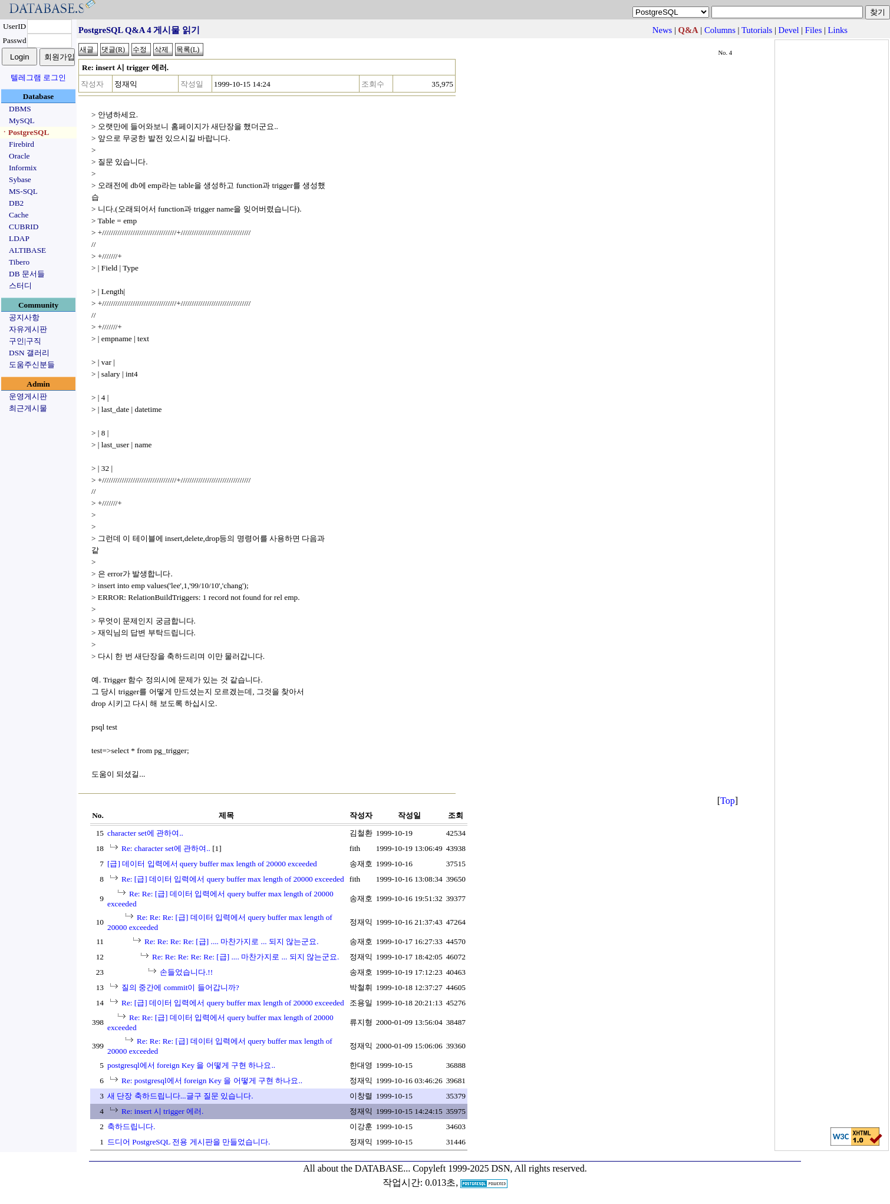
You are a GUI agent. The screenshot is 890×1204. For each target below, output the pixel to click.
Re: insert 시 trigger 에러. (162, 1111)
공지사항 (24, 317)
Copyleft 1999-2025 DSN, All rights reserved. (500, 1168)
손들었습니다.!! (186, 972)
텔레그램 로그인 (38, 77)
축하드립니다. (131, 1126)
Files (813, 30)
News (662, 30)
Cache (18, 214)
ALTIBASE (27, 250)
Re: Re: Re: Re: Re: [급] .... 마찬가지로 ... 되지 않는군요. (245, 956)
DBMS (20, 108)
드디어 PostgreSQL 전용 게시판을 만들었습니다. (188, 1141)
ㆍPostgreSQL (25, 132)
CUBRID (23, 226)
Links (838, 30)
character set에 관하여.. (145, 833)
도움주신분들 (32, 364)
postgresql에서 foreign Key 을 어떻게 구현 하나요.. (191, 1065)
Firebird (21, 144)
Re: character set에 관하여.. (165, 848)
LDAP (19, 238)
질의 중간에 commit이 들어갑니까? (180, 987)
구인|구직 (25, 341)
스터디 (20, 285)
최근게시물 (28, 408)
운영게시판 (28, 396)
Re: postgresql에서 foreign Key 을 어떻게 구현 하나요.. (211, 1080)
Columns (720, 30)
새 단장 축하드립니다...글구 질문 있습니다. (180, 1095)
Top (727, 801)
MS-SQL (23, 191)
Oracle (19, 155)
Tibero (19, 262)
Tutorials (756, 30)
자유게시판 (28, 329)
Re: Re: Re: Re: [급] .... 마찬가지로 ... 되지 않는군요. (231, 941)
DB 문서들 (27, 273)
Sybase (20, 179)
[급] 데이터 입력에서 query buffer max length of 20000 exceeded (212, 863)
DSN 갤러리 (29, 352)
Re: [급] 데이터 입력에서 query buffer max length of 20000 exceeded (232, 879)
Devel (789, 30)
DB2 (16, 203)
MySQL (22, 120)
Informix (23, 167)
